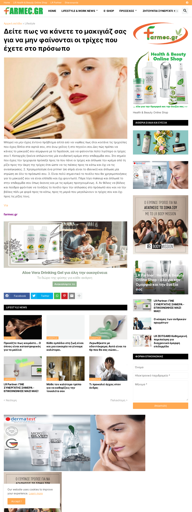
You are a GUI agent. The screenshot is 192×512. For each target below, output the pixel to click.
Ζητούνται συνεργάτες (159, 10)
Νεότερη (11, 400)
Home (7, 2)
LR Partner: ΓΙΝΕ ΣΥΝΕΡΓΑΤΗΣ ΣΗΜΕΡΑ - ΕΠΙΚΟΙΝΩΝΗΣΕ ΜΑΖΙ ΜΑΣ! (21, 388)
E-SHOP (109, 10)
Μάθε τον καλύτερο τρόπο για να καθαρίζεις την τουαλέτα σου (63, 388)
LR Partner (56, 2)
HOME (52, 10)
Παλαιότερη (117, 400)
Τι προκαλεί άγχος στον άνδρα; (105, 386)
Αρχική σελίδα (13, 23)
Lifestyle (30, 23)
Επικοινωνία (71, 2)
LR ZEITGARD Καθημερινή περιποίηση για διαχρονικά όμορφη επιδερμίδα (170, 341)
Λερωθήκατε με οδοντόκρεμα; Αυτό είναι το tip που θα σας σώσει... (107, 346)
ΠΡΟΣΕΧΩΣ (126, 10)
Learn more (36, 493)
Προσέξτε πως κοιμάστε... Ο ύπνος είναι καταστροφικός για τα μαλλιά (22, 346)
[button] (176, 11)
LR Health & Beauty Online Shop (30, 2)
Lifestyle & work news (78, 10)
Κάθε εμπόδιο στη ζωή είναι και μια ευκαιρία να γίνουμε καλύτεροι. (65, 346)
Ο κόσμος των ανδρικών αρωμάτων (170, 320)
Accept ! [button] (16, 501)
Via (6, 205)
